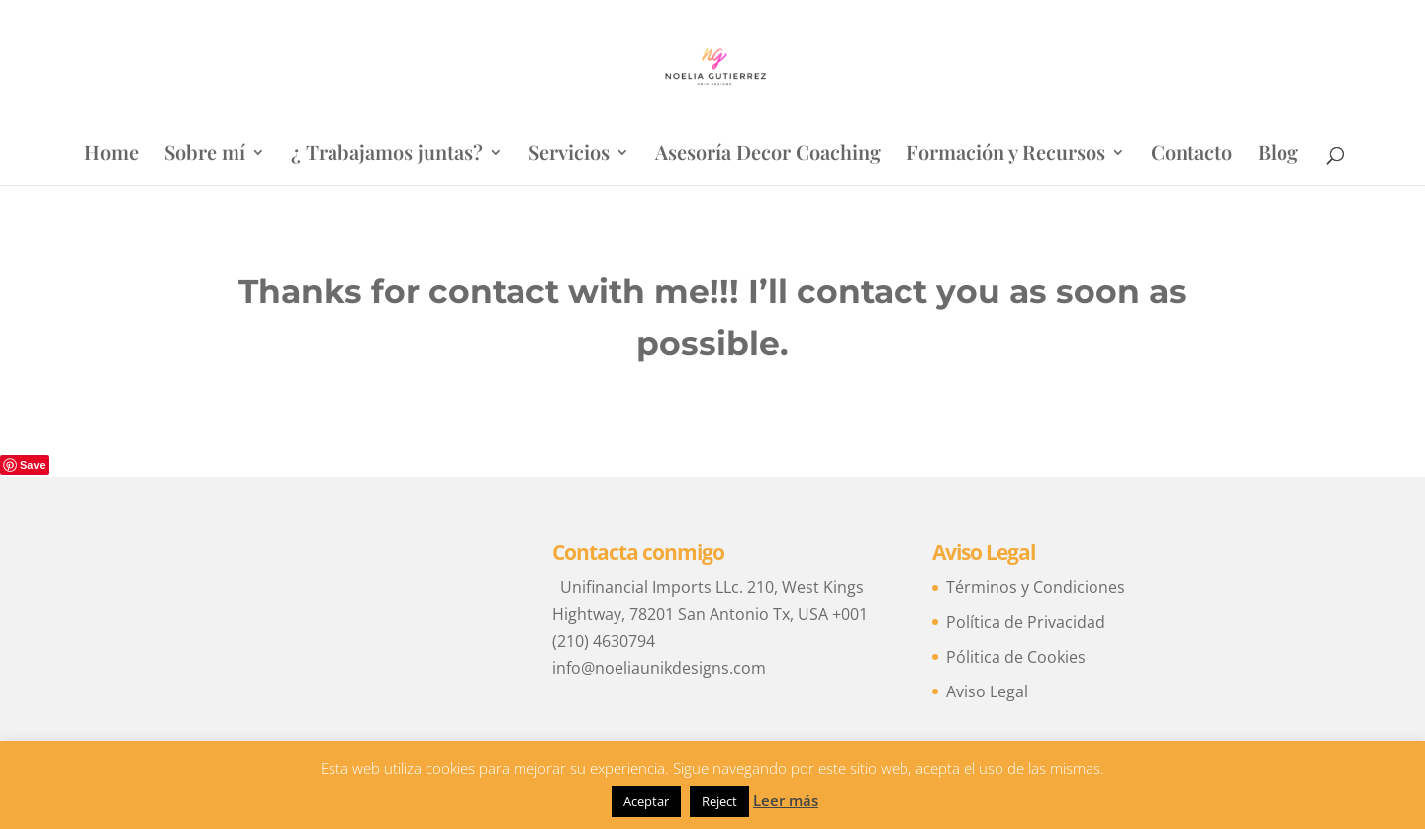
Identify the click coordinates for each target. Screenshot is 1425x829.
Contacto (1191, 155)
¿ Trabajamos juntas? (387, 155)
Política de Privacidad (1025, 622)
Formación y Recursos (1005, 155)
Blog (1278, 155)
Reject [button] (719, 801)
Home (111, 155)
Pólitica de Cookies (1016, 657)
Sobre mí (204, 155)
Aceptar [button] (646, 801)
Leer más (785, 800)
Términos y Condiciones (1035, 587)
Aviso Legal (987, 691)
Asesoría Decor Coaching (768, 155)
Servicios (569, 155)
